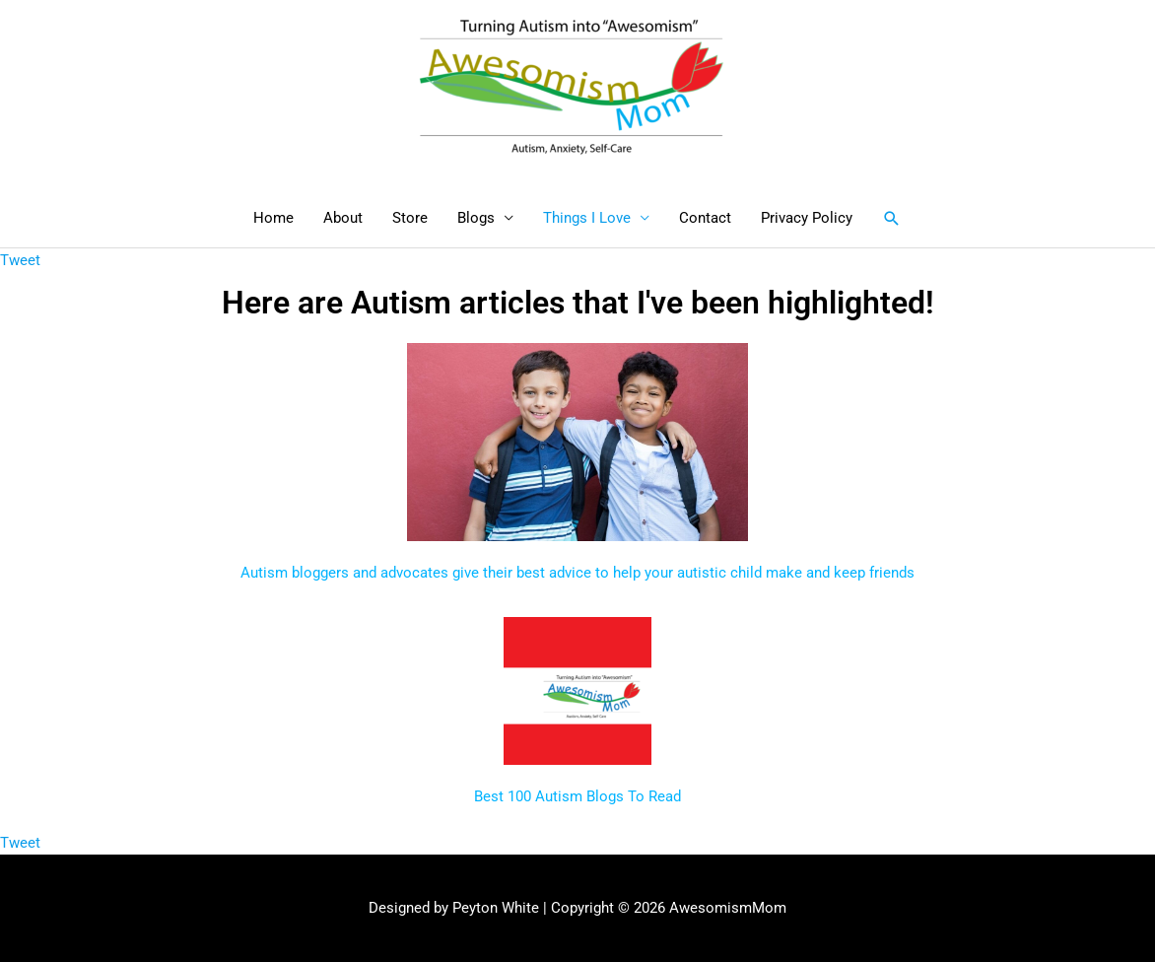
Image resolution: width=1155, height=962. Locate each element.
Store (410, 218)
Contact (705, 218)
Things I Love (587, 218)
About (343, 218)
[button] (892, 218)
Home (273, 218)
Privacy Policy (806, 218)
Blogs (476, 218)
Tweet (20, 260)
